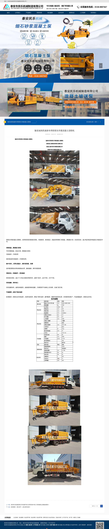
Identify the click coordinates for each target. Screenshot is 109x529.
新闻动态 (71, 12)
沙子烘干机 (65, 517)
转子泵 (70, 517)
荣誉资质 (39, 12)
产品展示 (28, 12)
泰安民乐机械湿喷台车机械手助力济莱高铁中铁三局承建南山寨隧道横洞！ (30, 504)
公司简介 (17, 12)
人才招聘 (82, 12)
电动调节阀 (27, 517)
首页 (8, 12)
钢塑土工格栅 (76, 517)
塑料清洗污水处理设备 (49, 517)
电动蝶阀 (21, 517)
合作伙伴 (61, 12)
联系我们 (93, 12)
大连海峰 (15, 517)
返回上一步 (95, 506)
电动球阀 (33, 517)
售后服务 (50, 12)
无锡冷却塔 (58, 517)
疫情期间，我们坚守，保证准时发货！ (21, 507)
